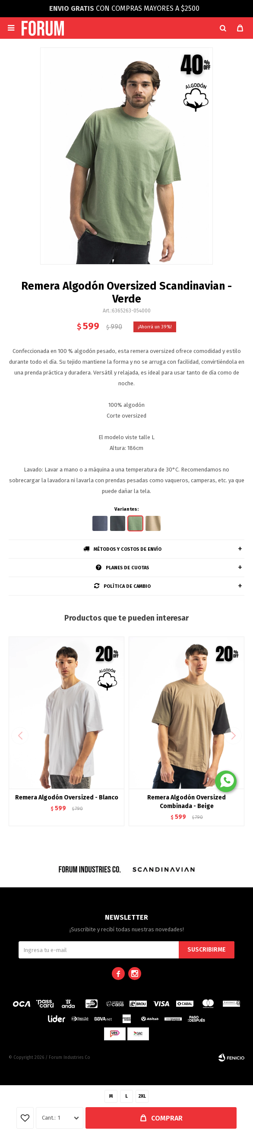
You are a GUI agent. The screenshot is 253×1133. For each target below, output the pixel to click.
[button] (222, 28)
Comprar (167, 1118)
